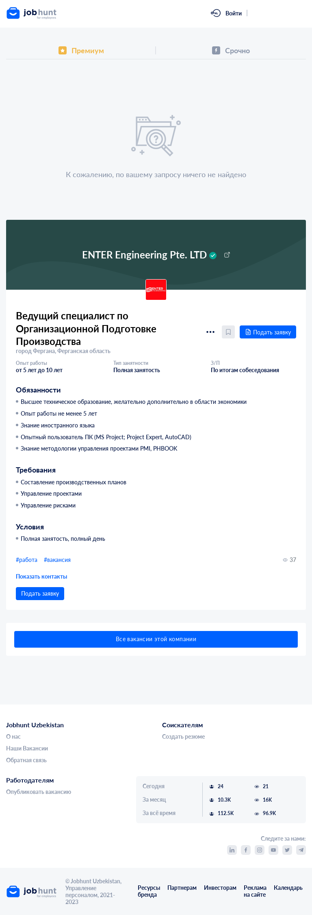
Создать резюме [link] (183, 736)
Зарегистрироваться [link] (279, 12)
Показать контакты (41, 576)
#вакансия (57, 559)
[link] (39, 13)
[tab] (81, 50)
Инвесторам (220, 888)
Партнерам (182, 888)
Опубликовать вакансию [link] (38, 792)
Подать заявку (268, 332)
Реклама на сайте (255, 891)
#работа (26, 559)
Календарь (288, 888)
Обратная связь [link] (26, 760)
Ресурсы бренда (149, 891)
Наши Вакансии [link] (27, 748)
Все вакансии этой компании (156, 638)
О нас (13, 736)
